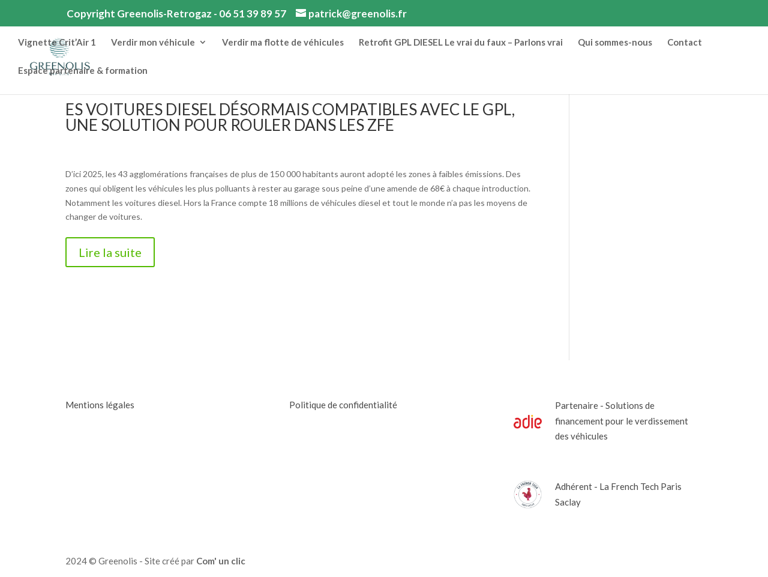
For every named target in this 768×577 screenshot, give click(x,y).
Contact (684, 42)
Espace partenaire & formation (83, 71)
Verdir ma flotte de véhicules (283, 42)
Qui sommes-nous (615, 42)
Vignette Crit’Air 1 (57, 42)
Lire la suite (110, 252)
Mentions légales (99, 404)
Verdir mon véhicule (153, 42)
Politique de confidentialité (343, 404)
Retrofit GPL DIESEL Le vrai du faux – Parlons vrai (461, 42)
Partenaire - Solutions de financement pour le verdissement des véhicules (621, 420)
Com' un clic (220, 560)
